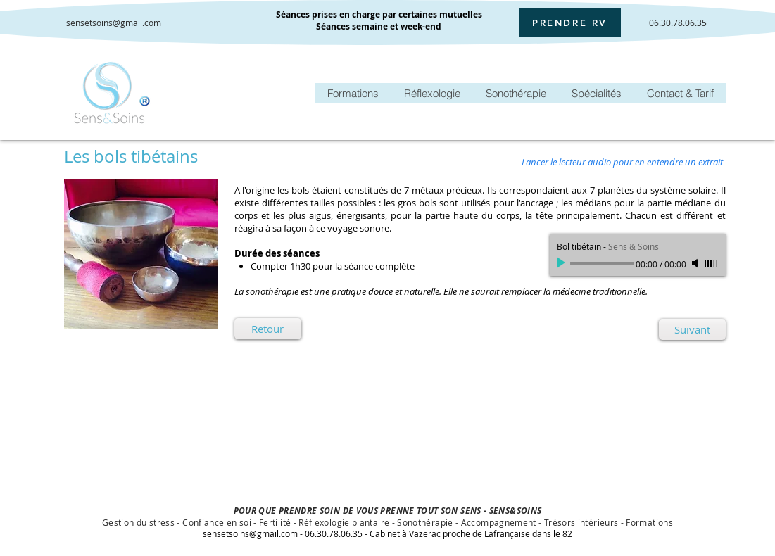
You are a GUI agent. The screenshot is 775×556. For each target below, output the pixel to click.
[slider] (712, 263)
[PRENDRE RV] (570, 22)
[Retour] (267, 328)
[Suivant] (692, 329)
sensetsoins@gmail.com (113, 22)
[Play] (562, 263)
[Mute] (696, 263)
